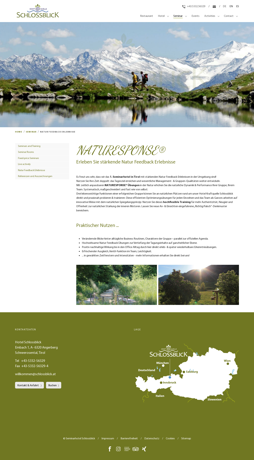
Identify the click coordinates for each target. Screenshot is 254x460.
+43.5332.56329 (194, 6)
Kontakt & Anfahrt (28, 385)
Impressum (107, 438)
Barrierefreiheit (129, 438)
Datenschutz (151, 438)
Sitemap (186, 438)
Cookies (170, 438)
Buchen (52, 385)
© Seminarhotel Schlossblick (79, 438)
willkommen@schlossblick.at (35, 374)
